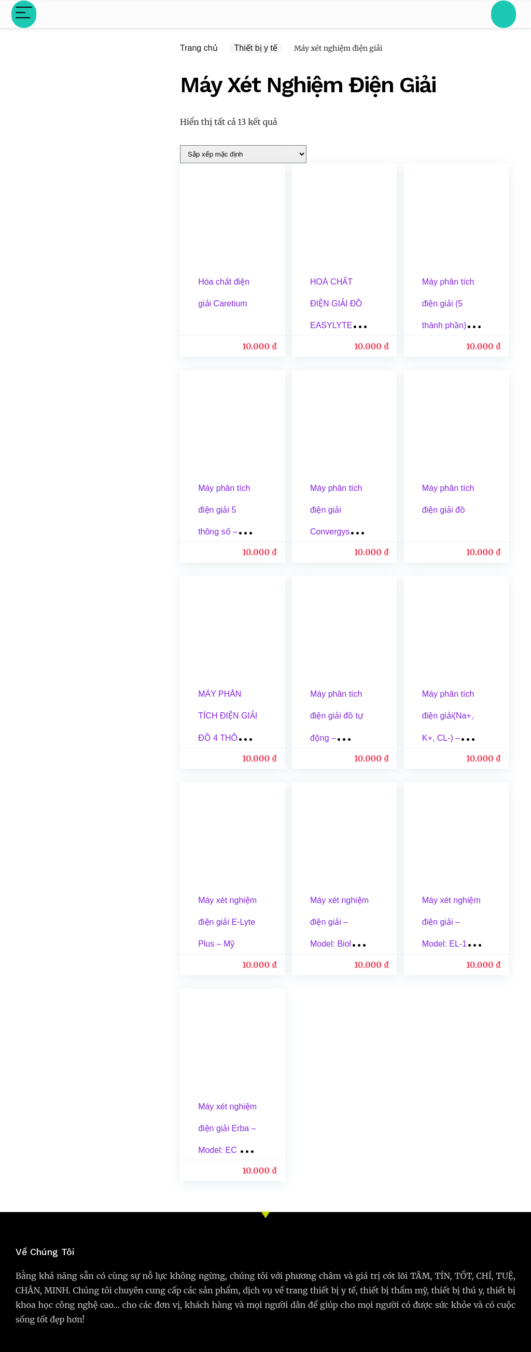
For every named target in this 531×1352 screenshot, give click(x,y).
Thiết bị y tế (255, 48)
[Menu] (23, 14)
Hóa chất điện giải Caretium (215, 303)
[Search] (503, 14)
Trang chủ (199, 48)
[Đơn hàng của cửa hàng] (243, 154)
